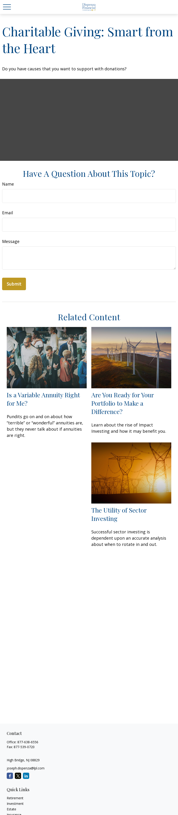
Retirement (15, 798)
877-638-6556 (27, 742)
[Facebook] (10, 776)
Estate (11, 809)
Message (10, 241)
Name (8, 184)
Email (7, 212)
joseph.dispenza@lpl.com (25, 768)
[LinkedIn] (26, 776)
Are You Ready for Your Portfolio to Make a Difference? (122, 403)
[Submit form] (14, 284)
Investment (15, 803)
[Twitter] (18, 776)
